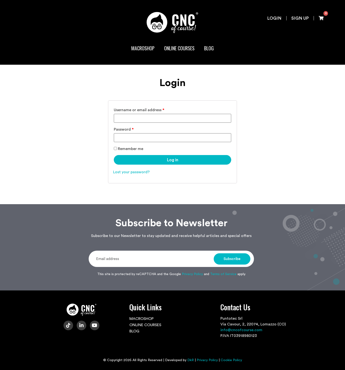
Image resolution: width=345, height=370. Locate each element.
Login (274, 18)
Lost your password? (131, 172)
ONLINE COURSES (179, 48)
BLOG (209, 48)
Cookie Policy (231, 360)
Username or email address (139, 110)
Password (124, 129)
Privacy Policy (192, 274)
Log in (172, 160)
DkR (190, 360)
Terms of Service (223, 274)
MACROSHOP (143, 48)
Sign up (300, 18)
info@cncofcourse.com (241, 330)
